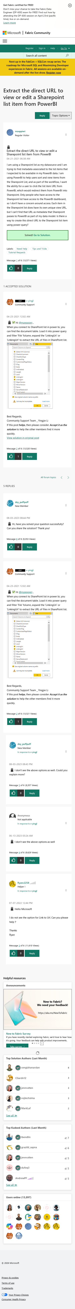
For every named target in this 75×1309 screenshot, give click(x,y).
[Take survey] (17, 1047)
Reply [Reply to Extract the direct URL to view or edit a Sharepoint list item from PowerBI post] (29, 268)
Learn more (9, 22)
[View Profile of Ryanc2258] (23, 882)
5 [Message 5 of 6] (19, 785)
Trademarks (7, 1288)
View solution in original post (23, 437)
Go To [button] (64, 48)
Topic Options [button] (60, 115)
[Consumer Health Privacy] (37, 1299)
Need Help (22, 249)
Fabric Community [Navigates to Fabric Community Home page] (37, 33)
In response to (27, 752)
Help (52, 48)
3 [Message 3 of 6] (19, 945)
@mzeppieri (25, 322)
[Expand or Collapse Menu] (5, 41)
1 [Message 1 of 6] (16, 260)
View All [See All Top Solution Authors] (11, 1115)
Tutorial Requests (17, 252)
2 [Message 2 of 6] (16, 448)
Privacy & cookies (10, 1277)
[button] (42, 115)
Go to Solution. (42, 235)
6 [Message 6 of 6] (16, 538)
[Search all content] (47, 55)
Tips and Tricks (39, 249)
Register (30, 48)
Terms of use (8, 1282)
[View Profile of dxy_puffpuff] (21, 502)
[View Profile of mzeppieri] (20, 131)
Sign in (42, 48)
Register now (53, 72)
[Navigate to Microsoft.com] (12, 33)
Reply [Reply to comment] (29, 456)
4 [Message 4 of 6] (19, 852)
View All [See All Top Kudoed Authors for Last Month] (11, 1185)
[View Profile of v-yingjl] (29, 300)
